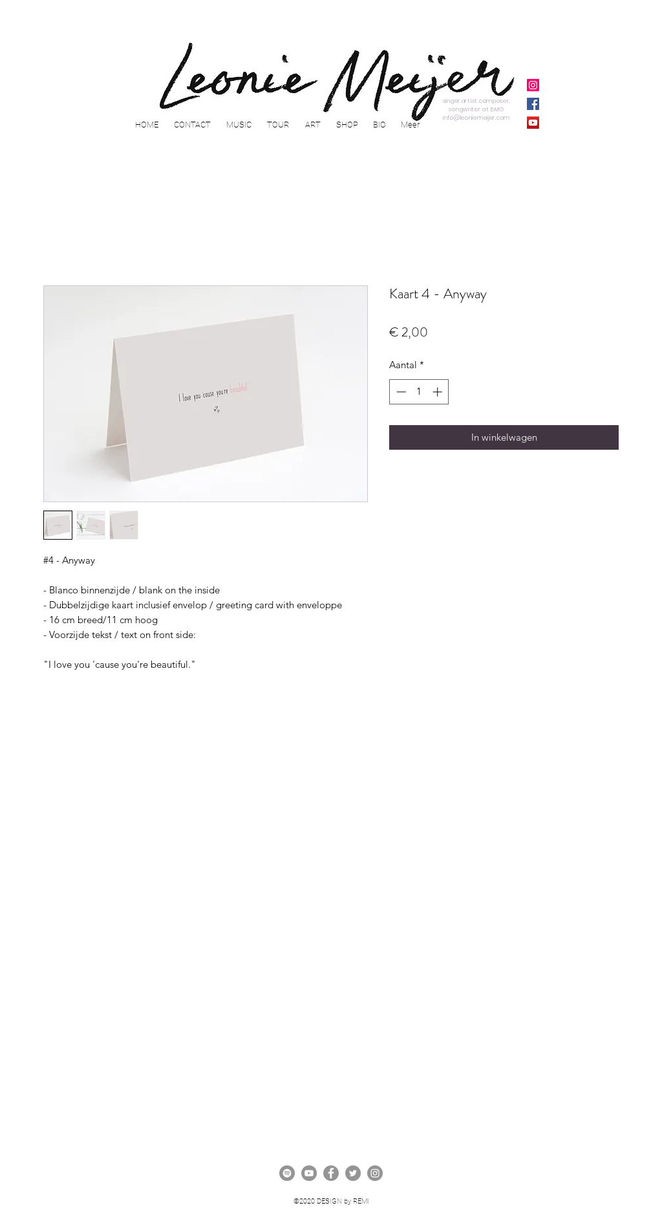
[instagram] (375, 1173)
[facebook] (331, 1173)
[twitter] (353, 1173)
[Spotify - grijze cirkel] (287, 1173)
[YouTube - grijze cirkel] (309, 1173)
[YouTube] (533, 122)
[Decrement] (400, 392)
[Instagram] (533, 85)
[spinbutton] (419, 392)
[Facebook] (533, 104)
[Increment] (438, 392)
